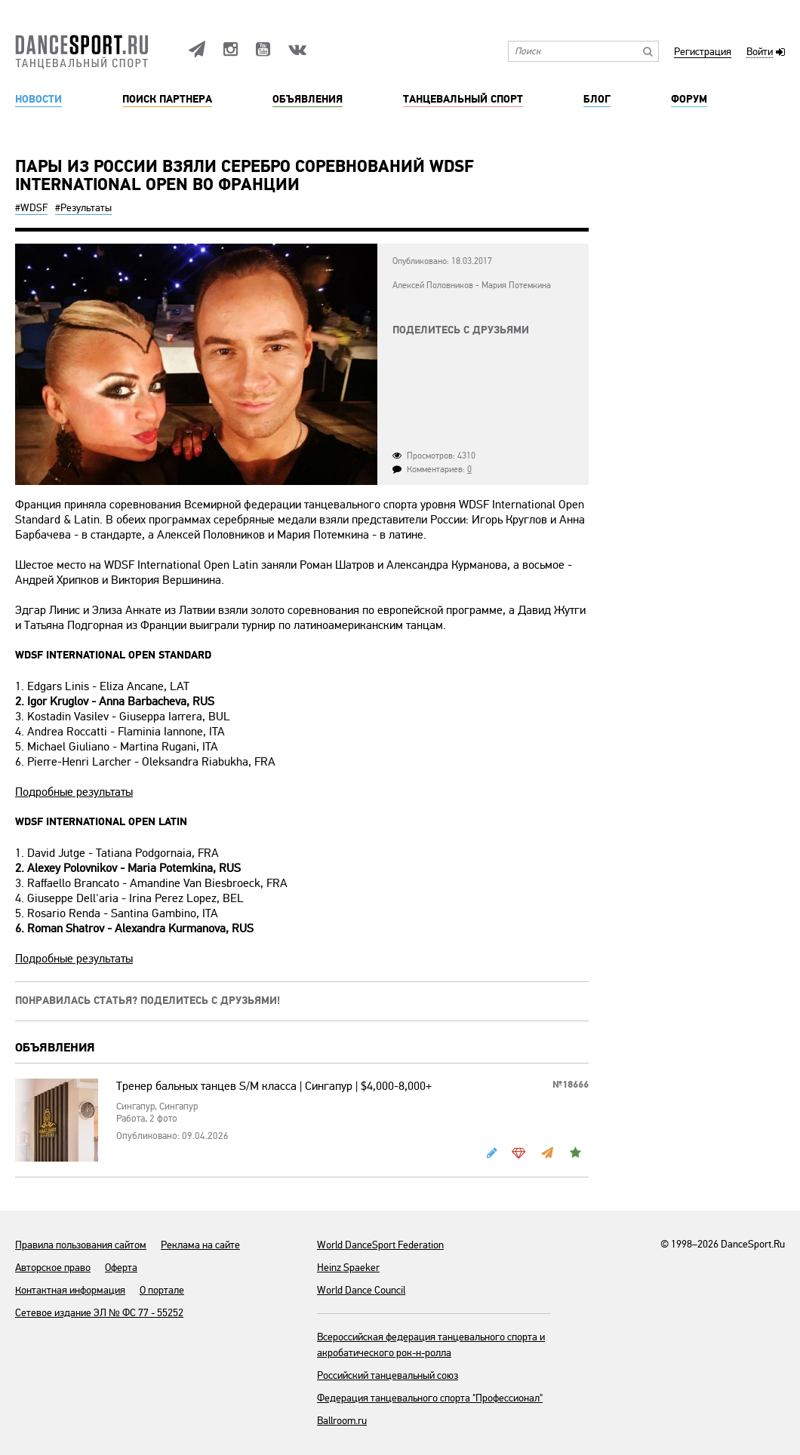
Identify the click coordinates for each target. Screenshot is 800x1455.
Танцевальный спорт (463, 99)
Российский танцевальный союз (387, 1375)
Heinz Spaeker (348, 1267)
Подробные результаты (74, 792)
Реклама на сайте (200, 1245)
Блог (597, 99)
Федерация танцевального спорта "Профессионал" (430, 1398)
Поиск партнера (167, 99)
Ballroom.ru (342, 1420)
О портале (162, 1290)
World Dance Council (361, 1290)
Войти (759, 52)
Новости (38, 99)
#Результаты (83, 207)
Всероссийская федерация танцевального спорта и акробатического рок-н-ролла (431, 1345)
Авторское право (53, 1267)
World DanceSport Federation (380, 1245)
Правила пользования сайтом (80, 1245)
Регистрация (702, 52)
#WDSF (31, 207)
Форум (689, 99)
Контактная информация (70, 1290)
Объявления (307, 99)
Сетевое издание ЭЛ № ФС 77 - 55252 (99, 1312)
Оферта (121, 1267)
